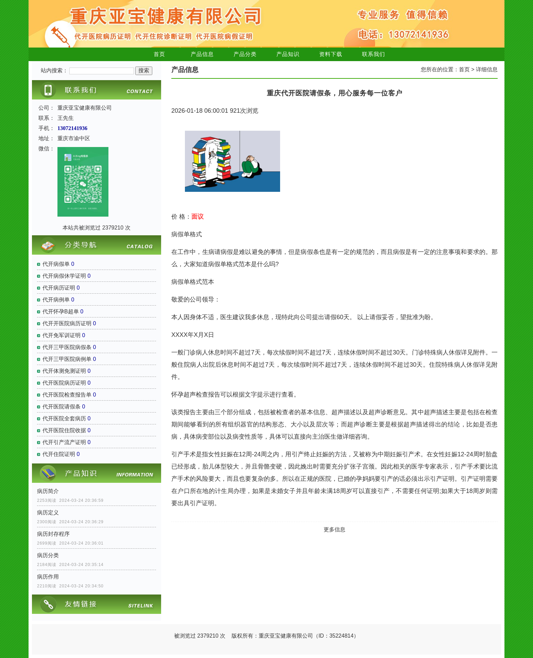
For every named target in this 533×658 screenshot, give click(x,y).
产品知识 (287, 54)
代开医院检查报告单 (66, 395)
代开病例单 (56, 300)
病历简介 (48, 491)
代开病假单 (56, 264)
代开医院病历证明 (64, 383)
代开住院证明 (58, 454)
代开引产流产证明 (64, 442)
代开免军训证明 (61, 335)
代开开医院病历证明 (66, 323)
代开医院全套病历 (64, 418)
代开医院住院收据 (64, 430)
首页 (159, 54)
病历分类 (48, 555)
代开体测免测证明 (64, 371)
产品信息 (202, 54)
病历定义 (48, 512)
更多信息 (334, 529)
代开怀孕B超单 (60, 311)
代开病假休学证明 (64, 276)
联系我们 (373, 54)
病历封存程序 (53, 534)
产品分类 (245, 54)
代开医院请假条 (61, 406)
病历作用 (48, 577)
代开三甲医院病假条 (66, 347)
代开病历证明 (58, 288)
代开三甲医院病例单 (66, 359)
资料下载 (330, 54)
